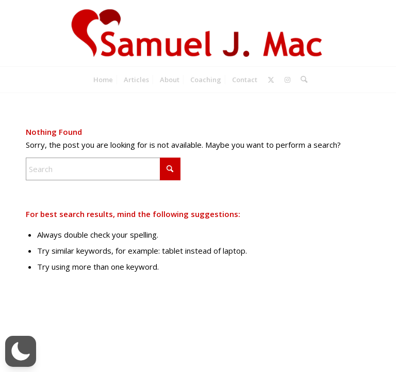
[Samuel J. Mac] (198, 33)
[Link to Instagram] (287, 79)
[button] (20, 351)
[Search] (301, 79)
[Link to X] (270, 79)
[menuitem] (103, 79)
